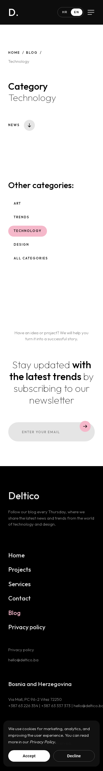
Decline (74, 756)
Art (17, 206)
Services (20, 586)
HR (64, 12)
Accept (29, 756)
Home (14, 52)
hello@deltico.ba (24, 662)
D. (13, 12)
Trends (22, 219)
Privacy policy (27, 630)
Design (21, 247)
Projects (20, 572)
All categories (31, 260)
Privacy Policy (42, 741)
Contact (20, 601)
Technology (28, 233)
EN (76, 12)
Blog (32, 52)
